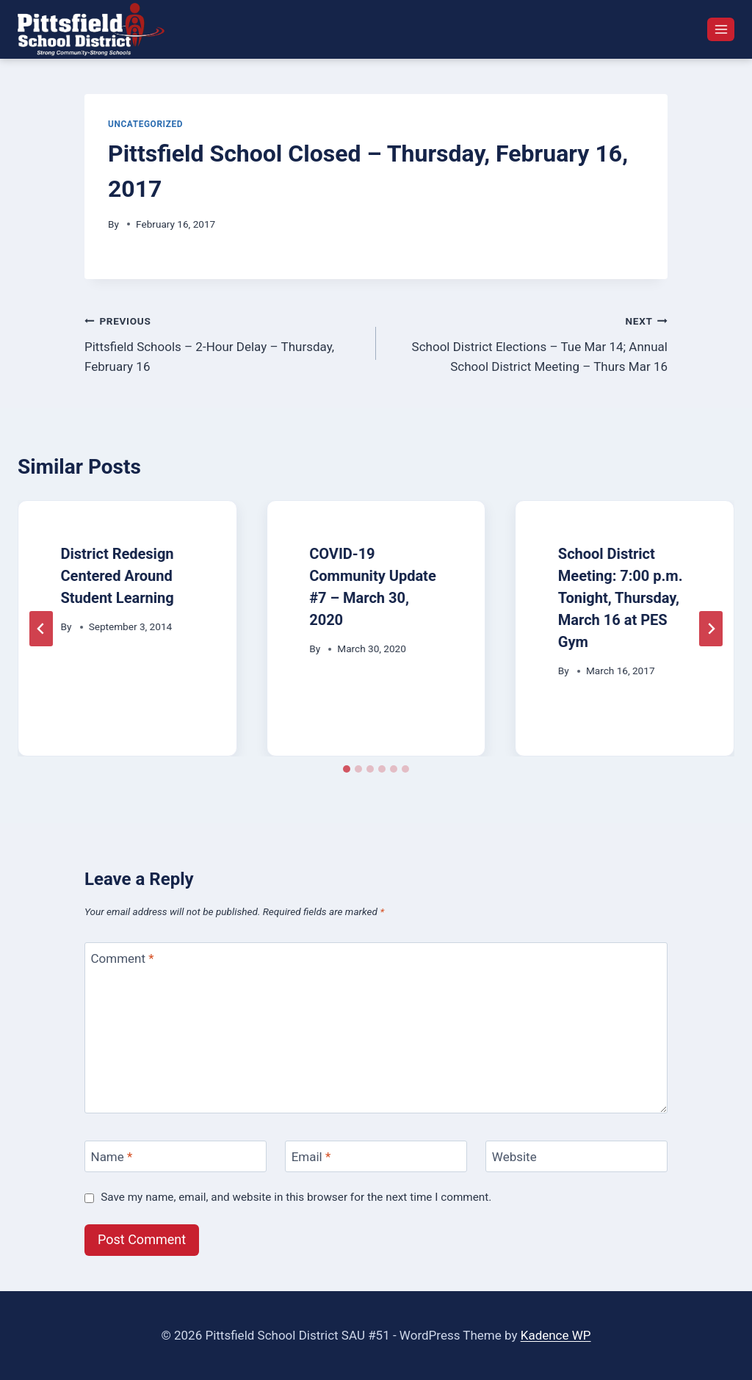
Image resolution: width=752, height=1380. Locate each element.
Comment (122, 958)
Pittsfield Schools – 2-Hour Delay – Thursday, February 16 (224, 342)
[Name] (175, 1156)
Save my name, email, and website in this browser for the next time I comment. (296, 1197)
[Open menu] (720, 29)
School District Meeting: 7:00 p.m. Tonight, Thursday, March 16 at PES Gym (620, 598)
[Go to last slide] (41, 628)
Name (112, 1156)
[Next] (711, 628)
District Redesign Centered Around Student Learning (117, 576)
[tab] (346, 769)
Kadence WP (556, 1335)
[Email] (376, 1156)
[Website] (576, 1156)
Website (514, 1156)
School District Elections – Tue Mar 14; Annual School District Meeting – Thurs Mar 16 (528, 342)
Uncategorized (145, 124)
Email (311, 1156)
